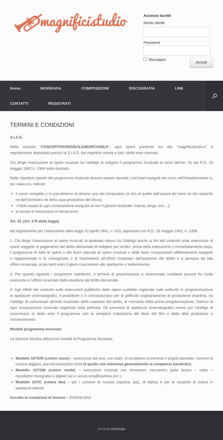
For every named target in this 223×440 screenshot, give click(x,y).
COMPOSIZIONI (95, 88)
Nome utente (154, 23)
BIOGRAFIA (50, 88)
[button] (214, 96)
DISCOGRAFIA (142, 88)
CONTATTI (19, 103)
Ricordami (157, 60)
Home (15, 88)
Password (151, 42)
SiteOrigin (118, 429)
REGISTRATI (59, 103)
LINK (179, 88)
